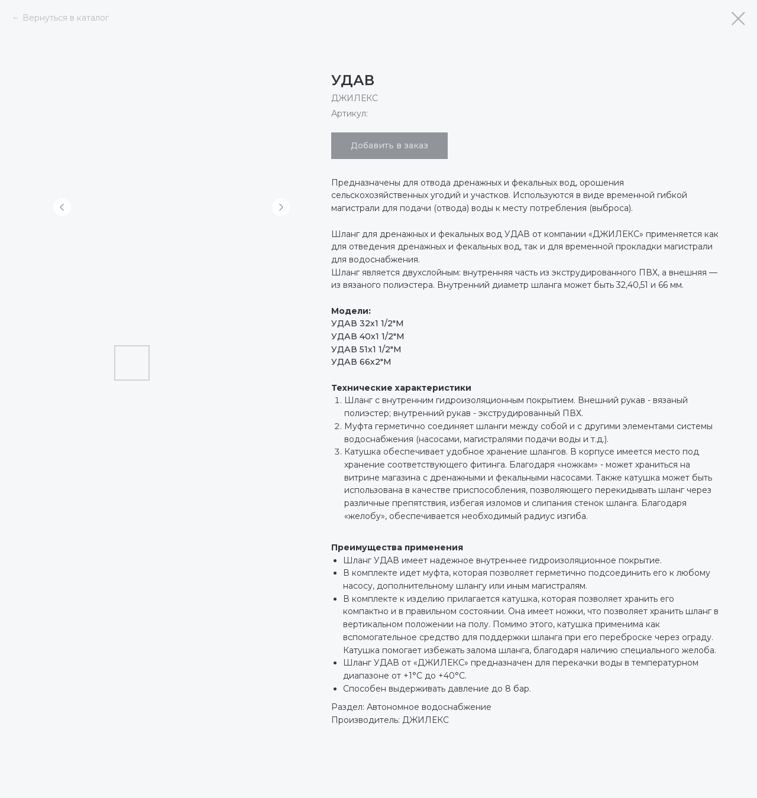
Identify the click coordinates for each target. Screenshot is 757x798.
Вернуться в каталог (65, 17)
